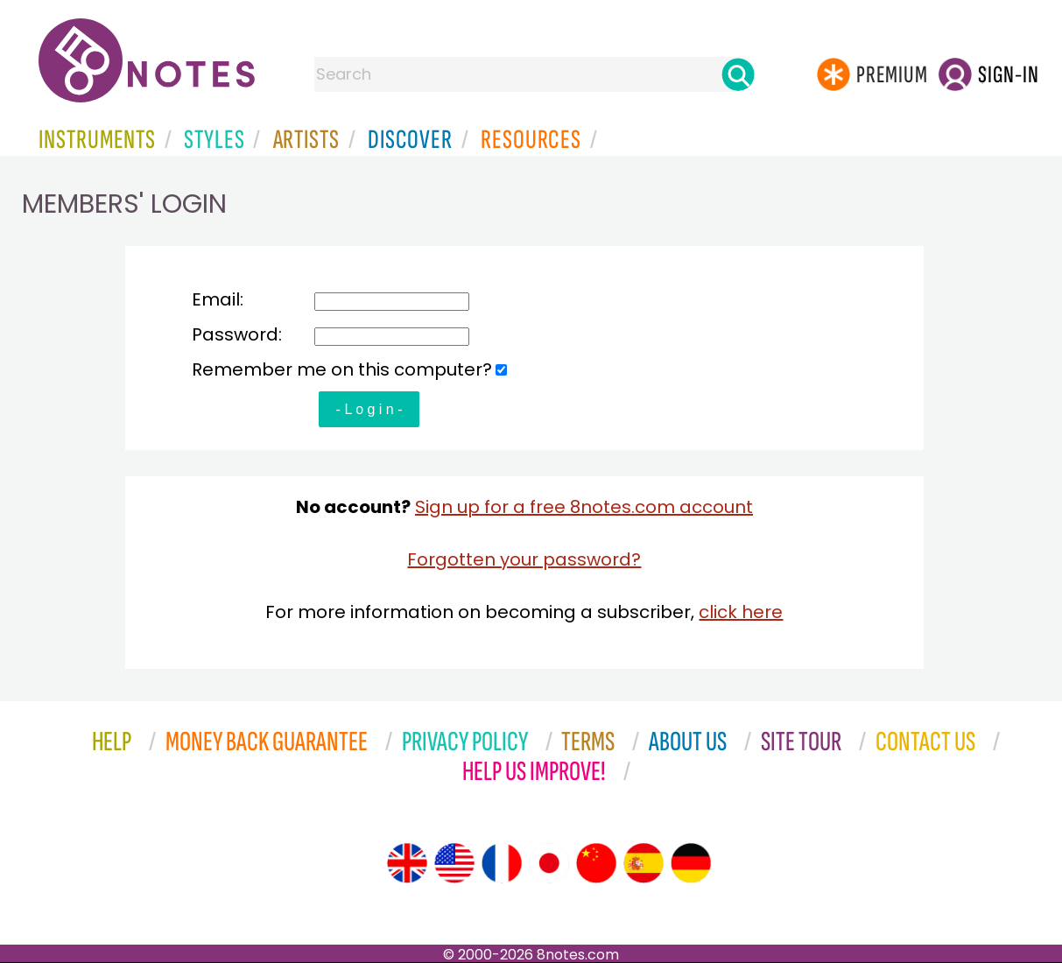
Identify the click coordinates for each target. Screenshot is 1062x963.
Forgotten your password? (524, 559)
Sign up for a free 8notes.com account (584, 507)
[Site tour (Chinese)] (596, 863)
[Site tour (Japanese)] (549, 863)
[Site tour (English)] (407, 863)
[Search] (738, 74)
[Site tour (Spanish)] (643, 863)
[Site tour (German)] (691, 863)
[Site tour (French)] (502, 863)
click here (741, 612)
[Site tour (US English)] (454, 863)
